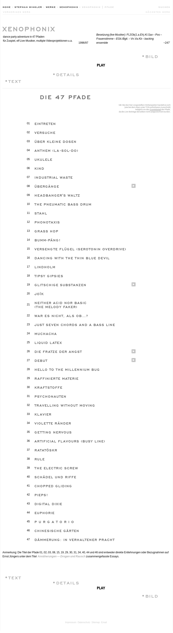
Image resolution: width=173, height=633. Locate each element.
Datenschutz (84, 622)
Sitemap (96, 622)
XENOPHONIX (29, 28)
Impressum (70, 622)
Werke (51, 6)
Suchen (164, 6)
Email (104, 622)
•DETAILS (66, 74)
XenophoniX (69, 6)
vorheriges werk (17, 11)
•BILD (150, 55)
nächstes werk (158, 11)
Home (7, 6)
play (101, 65)
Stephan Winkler (28, 6)
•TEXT (13, 80)
